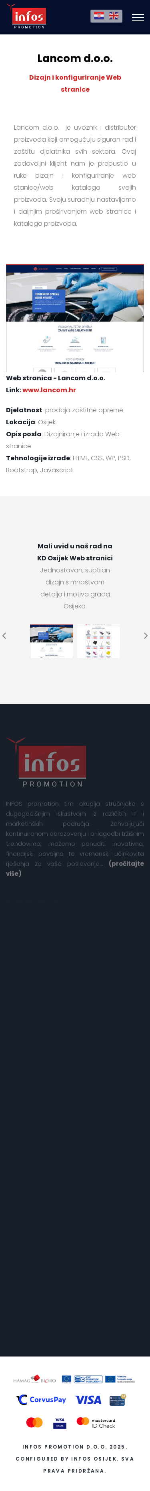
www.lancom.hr (49, 390)
